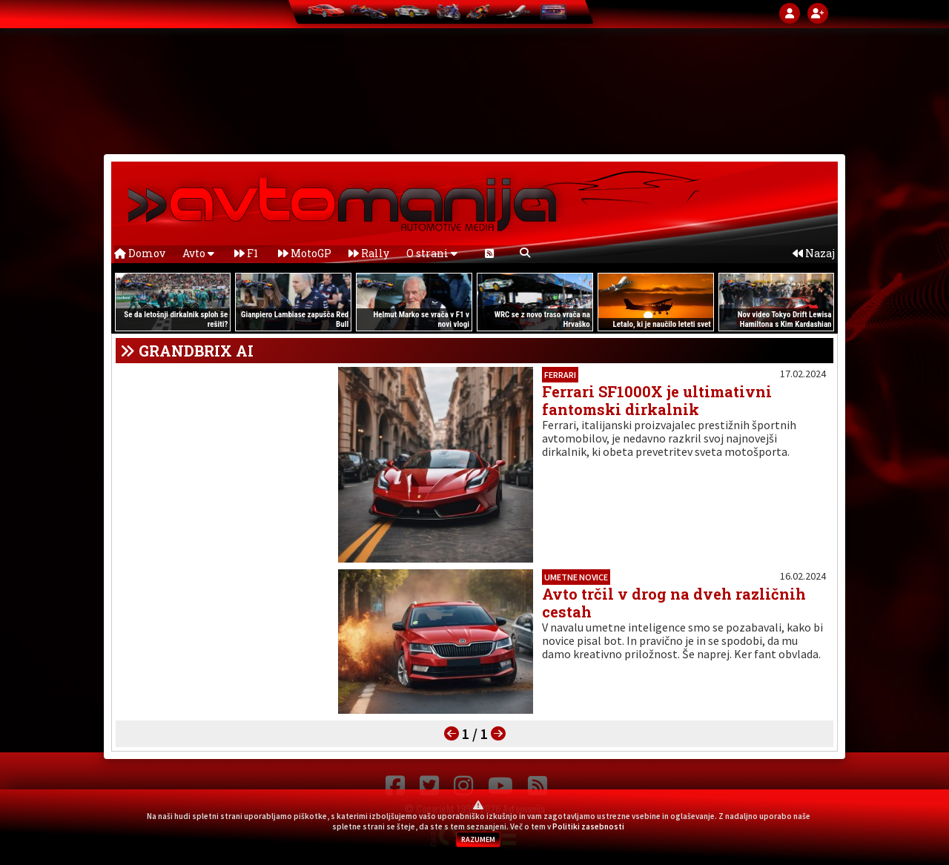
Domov (139, 253)
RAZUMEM (478, 839)
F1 (246, 253)
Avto (198, 253)
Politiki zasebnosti (588, 826)
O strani (431, 253)
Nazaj (814, 253)
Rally (368, 253)
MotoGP (304, 253)
